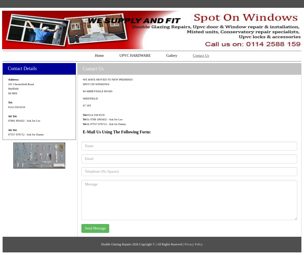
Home (99, 56)
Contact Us (201, 56)
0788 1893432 (98, 119)
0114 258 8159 (16, 107)
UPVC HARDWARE (135, 56)
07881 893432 (16, 120)
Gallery (171, 56)
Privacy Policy (193, 244)
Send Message (95, 228)
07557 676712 (16, 134)
